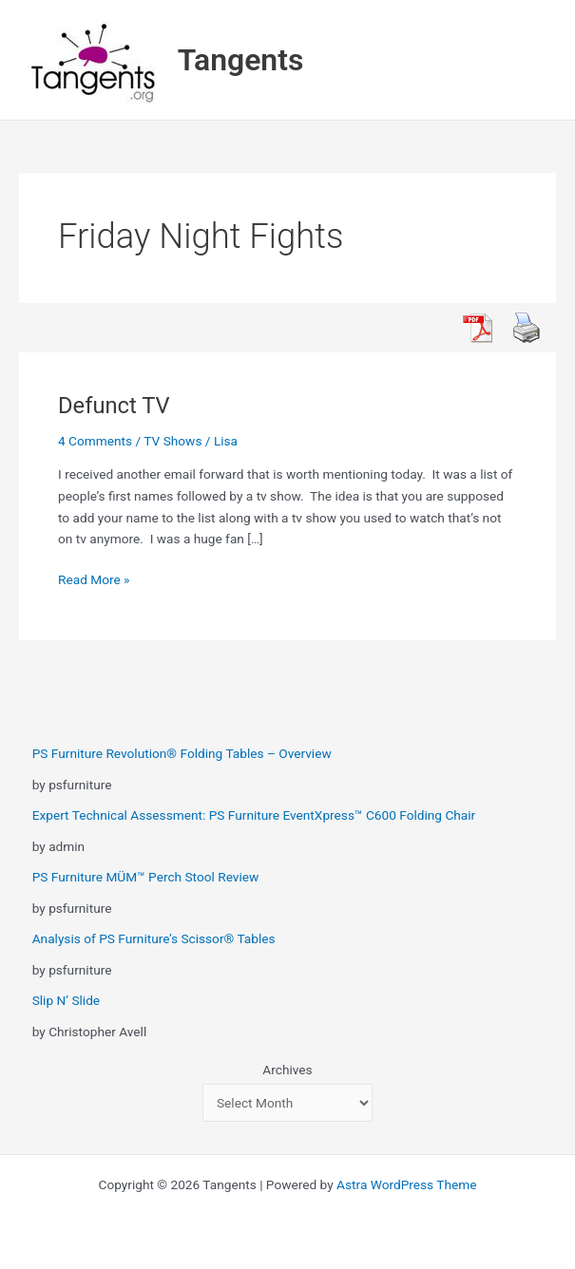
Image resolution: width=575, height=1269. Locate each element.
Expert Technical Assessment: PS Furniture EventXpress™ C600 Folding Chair (254, 815)
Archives (287, 1069)
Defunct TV (114, 405)
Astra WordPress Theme (406, 1184)
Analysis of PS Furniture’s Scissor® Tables (154, 938)
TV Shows (172, 440)
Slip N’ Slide (66, 1000)
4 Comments (95, 440)
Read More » (94, 580)
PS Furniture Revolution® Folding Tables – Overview (182, 753)
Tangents (241, 60)
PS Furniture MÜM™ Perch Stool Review (145, 876)
